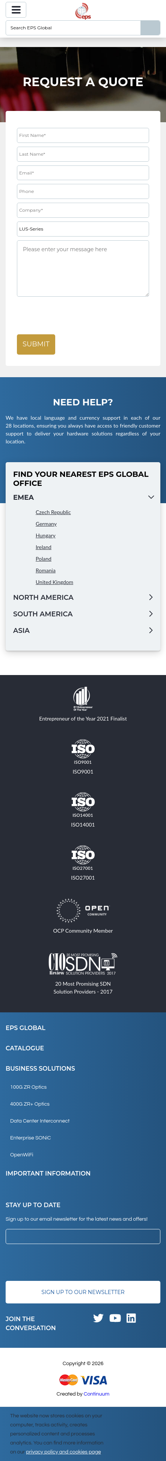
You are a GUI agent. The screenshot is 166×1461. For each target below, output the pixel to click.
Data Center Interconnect (39, 1121)
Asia (21, 631)
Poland (43, 558)
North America (43, 597)
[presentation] (74, 316)
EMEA (23, 497)
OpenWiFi (21, 1155)
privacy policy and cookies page (63, 1452)
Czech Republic (53, 512)
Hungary (46, 535)
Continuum (97, 1394)
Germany (46, 523)
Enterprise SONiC (30, 1138)
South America (42, 614)
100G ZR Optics (28, 1087)
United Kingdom (54, 582)
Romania (46, 570)
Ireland (43, 547)
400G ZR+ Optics (30, 1104)
